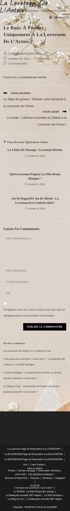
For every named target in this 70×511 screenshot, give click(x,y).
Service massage (26, 470)
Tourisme (34, 478)
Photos (11, 470)
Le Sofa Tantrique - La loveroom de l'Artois (26, 372)
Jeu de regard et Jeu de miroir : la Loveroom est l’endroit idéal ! (35, 200)
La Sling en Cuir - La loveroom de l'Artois (26, 386)
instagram (60, 478)
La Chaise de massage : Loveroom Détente (35, 149)
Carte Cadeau (37, 464)
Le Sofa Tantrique (25, 364)
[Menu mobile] (56, 17)
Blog (41, 58)
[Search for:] (67, 17)
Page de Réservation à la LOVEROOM (40, 449)
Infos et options (35, 468)
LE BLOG (35, 485)
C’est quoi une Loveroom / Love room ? (33, 488)
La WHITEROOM (13, 459)
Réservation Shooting (49, 470)
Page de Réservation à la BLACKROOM (42, 454)
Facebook (47, 478)
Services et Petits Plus (16, 478)
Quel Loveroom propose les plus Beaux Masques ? (35, 176)
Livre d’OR (20, 474)
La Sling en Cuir (42, 350)
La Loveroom (13, 449)
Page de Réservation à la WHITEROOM (42, 459)
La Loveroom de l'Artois (32, 77)
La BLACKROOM (13, 454)
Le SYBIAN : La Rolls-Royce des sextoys (33, 491)
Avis (25, 464)
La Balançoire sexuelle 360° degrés (23, 495)
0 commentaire (17, 63)
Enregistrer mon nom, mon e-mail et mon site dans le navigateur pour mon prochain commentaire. (34, 312)
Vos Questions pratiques (40, 474)
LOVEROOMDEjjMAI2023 (24, 53)
